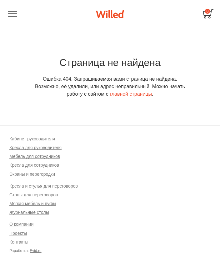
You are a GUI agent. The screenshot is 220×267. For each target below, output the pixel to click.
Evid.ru (35, 251)
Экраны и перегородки (32, 174)
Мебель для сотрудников (34, 156)
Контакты (18, 241)
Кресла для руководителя (35, 147)
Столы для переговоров (33, 194)
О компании (21, 224)
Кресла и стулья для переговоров (43, 186)
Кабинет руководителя (32, 138)
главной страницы (131, 94)
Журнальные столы (29, 212)
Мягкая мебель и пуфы (32, 203)
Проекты (18, 233)
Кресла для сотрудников (34, 165)
